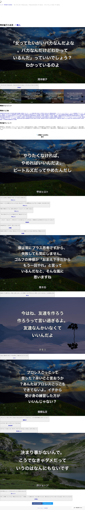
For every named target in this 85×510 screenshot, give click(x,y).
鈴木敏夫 (3, 117)
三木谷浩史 (37, 117)
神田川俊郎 (14, 113)
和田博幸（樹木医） (41, 115)
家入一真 (41, 117)
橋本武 (3, 114)
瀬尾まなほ (32, 117)
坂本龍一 (55, 113)
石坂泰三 (4, 118)
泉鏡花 (26, 114)
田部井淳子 (77, 115)
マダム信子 (58, 114)
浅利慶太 (19, 113)
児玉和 (24, 115)
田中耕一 (54, 114)
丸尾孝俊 (59, 117)
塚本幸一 (55, 118)
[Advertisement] (42, 15)
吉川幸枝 (30, 114)
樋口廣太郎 (23, 118)
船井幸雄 (27, 115)
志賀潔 (9, 115)
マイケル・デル (9, 118)
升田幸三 (43, 113)
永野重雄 (55, 117)
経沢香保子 (78, 118)
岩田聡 (22, 113)
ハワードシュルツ (60, 113)
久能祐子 (63, 118)
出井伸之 (32, 118)
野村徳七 (34, 115)
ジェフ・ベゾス (13, 117)
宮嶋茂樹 (2, 113)
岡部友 (82, 118)
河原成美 (51, 118)
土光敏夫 (51, 117)
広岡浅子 (23, 114)
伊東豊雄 (63, 114)
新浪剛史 (3, 115)
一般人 (18, 25)
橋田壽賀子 (14, 114)
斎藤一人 (2, 119)
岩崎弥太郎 (7, 117)
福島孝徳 (19, 118)
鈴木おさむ (47, 113)
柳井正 (35, 118)
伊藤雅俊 (60, 115)
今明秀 (50, 114)
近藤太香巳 (34, 113)
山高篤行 (43, 114)
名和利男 (73, 115)
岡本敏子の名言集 (8, 4)
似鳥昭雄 (75, 113)
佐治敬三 (39, 118)
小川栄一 (80, 117)
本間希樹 (6, 119)
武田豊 (31, 115)
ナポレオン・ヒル (28, 113)
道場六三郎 (9, 113)
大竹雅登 (15, 119)
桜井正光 (19, 114)
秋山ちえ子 (34, 114)
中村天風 (28, 117)
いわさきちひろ (8, 114)
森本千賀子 (70, 118)
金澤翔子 (39, 114)
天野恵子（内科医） (21, 117)
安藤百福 (59, 118)
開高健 (51, 113)
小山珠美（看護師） (53, 115)
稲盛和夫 (71, 114)
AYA (6, 115)
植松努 (74, 118)
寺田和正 (47, 118)
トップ (1, 4)
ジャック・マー (65, 117)
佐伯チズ (39, 113)
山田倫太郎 (68, 115)
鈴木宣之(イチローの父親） (16, 115)
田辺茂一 (15, 118)
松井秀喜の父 (46, 117)
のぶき (66, 118)
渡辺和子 (47, 114)
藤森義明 (28, 118)
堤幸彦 (5, 113)
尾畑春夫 (67, 114)
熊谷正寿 (64, 115)
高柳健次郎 (10, 119)
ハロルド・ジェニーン (73, 117)
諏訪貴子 (47, 115)
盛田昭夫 (43, 118)
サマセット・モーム (69, 113)
